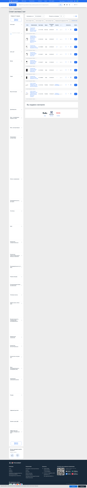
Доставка (27, 471)
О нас (10, 468)
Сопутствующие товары (31, 33)
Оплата (27, 470)
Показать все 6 (16, 47)
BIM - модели (51, 1)
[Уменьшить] (66, 29)
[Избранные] (69, 4)
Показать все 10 (16, 222)
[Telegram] (76, 1)
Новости (10, 470)
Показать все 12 (16, 406)
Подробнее (82, 486)
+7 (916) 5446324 (70, 1)
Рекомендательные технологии (15, 475)
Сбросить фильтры (16, 20)
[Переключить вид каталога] (74, 16)
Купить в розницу (29, 473)
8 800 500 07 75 (47, 474)
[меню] (12, 4)
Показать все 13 (16, 196)
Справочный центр (29, 477)
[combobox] (39, 16)
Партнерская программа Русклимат (32, 476)
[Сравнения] (66, 4)
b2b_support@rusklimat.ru (48, 476)
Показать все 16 (16, 237)
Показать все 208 (16, 87)
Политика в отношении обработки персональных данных (15, 474)
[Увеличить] (71, 29)
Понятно (73, 486)
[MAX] (74, 1)
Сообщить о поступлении (57, 85)
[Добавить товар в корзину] (75, 30)
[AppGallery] (74, 474)
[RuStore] (68, 474)
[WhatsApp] (77, 1)
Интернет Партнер (29, 474)
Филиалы (40, 1)
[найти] (60, 5)
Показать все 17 (16, 72)
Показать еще (74, 20)
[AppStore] (68, 471)
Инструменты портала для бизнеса (32, 468)
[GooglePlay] (74, 471)
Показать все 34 (16, 105)
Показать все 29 (16, 332)
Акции (45, 1)
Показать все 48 (16, 174)
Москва (24, 1)
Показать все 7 (16, 315)
